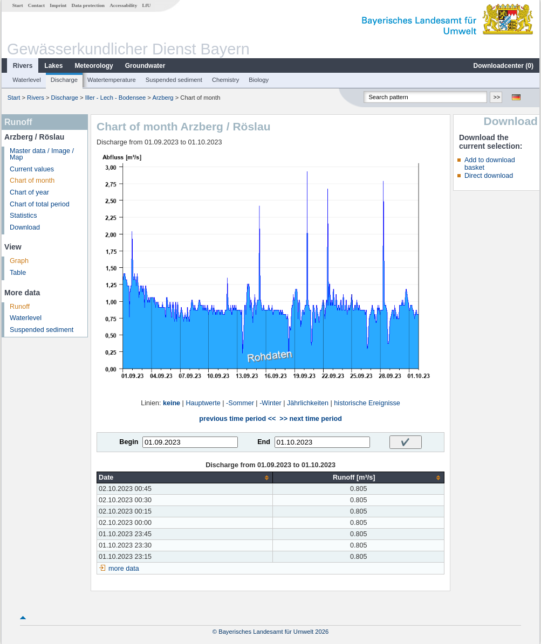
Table (18, 272)
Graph (19, 261)
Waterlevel (26, 80)
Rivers (23, 66)
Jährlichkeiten (307, 403)
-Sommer (240, 403)
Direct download (488, 175)
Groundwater (145, 66)
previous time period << (237, 419)
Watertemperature (111, 80)
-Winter (270, 403)
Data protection (88, 5)
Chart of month (32, 180)
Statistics (23, 215)
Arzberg (162, 97)
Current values (32, 169)
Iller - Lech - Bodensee (115, 97)
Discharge (64, 80)
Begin (128, 442)
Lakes (53, 66)
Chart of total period (40, 204)
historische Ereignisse (367, 403)
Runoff (20, 306)
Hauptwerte (203, 403)
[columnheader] (185, 477)
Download (25, 227)
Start (17, 5)
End (263, 442)
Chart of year (29, 192)
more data (123, 568)
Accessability (123, 5)
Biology (259, 80)
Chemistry (225, 80)
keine (171, 403)
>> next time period (310, 419)
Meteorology (93, 66)
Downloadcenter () (503, 66)
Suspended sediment (174, 80)
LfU (146, 5)
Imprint (58, 5)
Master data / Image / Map (42, 154)
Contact (36, 5)
